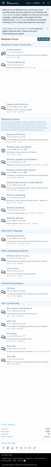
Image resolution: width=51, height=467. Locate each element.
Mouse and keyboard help (16, 213)
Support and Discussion (17, 104)
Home (20, 460)
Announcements (14, 50)
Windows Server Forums (18, 256)
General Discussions (12, 283)
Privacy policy (6, 460)
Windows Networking (16, 195)
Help (14, 460)
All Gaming (12, 333)
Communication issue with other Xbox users (22, 314)
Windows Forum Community (16, 44)
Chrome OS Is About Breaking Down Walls (21, 274)
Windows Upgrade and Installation (22, 159)
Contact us (29, 458)
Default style (7, 455)
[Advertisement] (25, 85)
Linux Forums (13, 268)
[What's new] (43, 3)
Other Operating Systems (14, 250)
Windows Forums (10, 119)
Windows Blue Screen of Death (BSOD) (24, 182)
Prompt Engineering (16, 62)
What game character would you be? (19, 339)
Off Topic (11, 288)
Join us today (21, 20)
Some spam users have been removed (18, 29)
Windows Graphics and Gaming (21, 170)
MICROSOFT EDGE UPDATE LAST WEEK (22, 152)
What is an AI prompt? (14, 68)
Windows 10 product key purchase (18, 165)
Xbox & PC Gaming (11, 230)
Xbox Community (10, 303)
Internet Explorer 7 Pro (14, 223)
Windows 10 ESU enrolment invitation (20, 110)
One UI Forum (18, 458)
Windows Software (15, 218)
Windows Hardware (15, 208)
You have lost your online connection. (19, 351)
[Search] (48, 3)
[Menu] (3, 3)
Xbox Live (11, 321)
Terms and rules (39, 458)
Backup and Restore (16, 134)
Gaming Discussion (15, 236)
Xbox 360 (11, 356)
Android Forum (7, 458)
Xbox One (11, 346)
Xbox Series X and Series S (19, 308)
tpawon (19, 296)
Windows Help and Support (19, 147)
